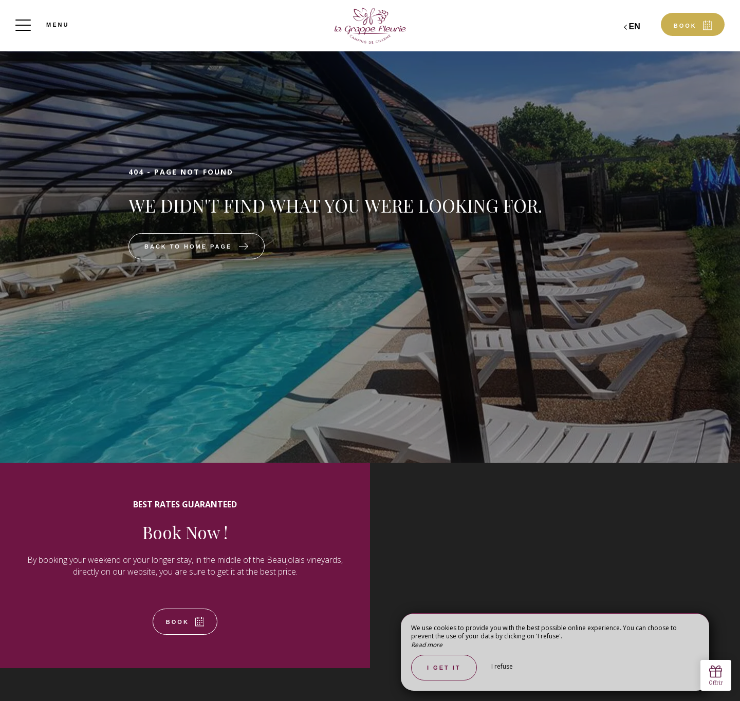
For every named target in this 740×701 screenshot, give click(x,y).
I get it (444, 668)
